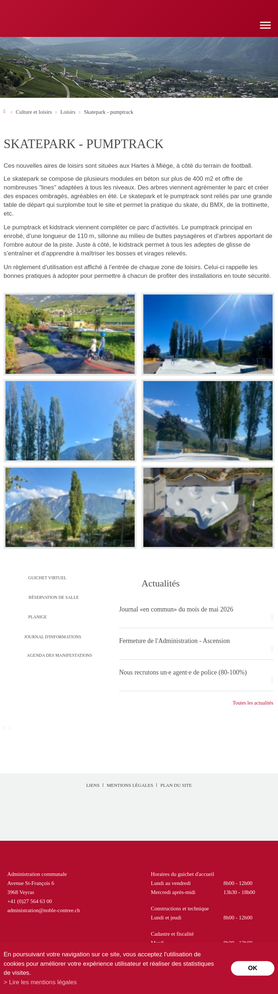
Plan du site (176, 785)
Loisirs (68, 112)
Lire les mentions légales (43, 982)
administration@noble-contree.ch (43, 910)
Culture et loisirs (34, 112)
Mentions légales (130, 785)
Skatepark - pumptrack (109, 112)
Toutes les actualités (253, 703)
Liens (93, 785)
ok (252, 968)
